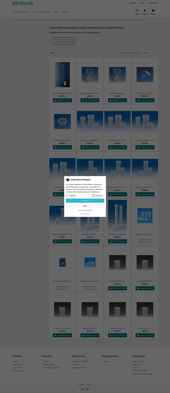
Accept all (85, 201)
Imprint (88, 214)
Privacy (83, 214)
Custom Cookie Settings (85, 210)
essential (71, 195)
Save (85, 206)
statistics (97, 195)
